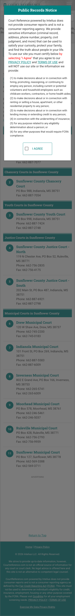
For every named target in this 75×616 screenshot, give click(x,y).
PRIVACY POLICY (19, 62)
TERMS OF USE (47, 62)
